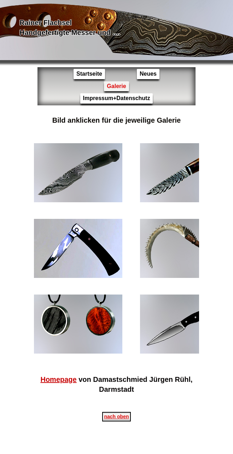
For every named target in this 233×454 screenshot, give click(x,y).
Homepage (58, 379)
